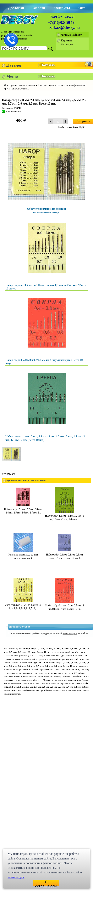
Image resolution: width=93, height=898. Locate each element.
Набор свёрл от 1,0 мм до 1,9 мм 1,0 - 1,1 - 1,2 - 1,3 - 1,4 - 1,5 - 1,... (23, 605)
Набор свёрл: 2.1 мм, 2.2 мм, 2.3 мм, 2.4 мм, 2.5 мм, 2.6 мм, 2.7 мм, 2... (23, 509)
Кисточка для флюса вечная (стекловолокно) (23, 555)
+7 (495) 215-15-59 (61, 17)
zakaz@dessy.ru (64, 27)
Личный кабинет (71, 34)
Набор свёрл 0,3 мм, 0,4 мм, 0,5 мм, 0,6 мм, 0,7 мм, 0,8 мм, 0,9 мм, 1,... (64, 555)
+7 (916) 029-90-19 (61, 22)
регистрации (70, 633)
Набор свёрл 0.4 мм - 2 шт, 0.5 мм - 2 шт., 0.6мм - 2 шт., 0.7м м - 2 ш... (64, 605)
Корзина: (66, 40)
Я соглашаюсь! (46, 883)
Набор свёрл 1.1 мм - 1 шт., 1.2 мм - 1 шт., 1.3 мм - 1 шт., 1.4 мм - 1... (64, 516)
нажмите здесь (16, 877)
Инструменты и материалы (19, 85)
